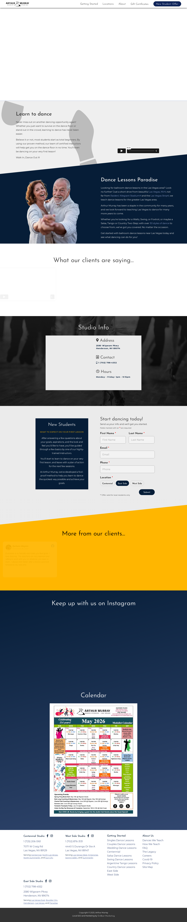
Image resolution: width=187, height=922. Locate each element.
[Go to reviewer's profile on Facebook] (67, 548)
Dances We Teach (152, 840)
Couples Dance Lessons (121, 844)
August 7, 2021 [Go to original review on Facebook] (77, 549)
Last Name (136, 433)
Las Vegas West (80, 855)
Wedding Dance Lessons (121, 847)
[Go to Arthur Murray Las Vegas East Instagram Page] (51, 836)
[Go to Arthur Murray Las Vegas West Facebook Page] (88, 836)
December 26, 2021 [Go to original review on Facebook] (24, 549)
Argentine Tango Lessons (122, 863)
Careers (146, 855)
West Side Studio (75, 836)
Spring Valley (71, 858)
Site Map (147, 867)
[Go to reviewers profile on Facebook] (12, 547)
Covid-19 (147, 859)
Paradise (54, 903)
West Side (137, 484)
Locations (108, 4)
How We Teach (151, 844)
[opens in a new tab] (93, 762)
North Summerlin (32, 858)
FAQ (145, 847)
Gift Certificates (139, 4)
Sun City (49, 858)
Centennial (107, 484)
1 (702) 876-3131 (74, 841)
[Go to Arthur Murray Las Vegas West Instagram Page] (92, 836)
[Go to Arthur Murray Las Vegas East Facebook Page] (47, 836)
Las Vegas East (38, 900)
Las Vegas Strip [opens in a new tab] (159, 195)
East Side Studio (33, 881)
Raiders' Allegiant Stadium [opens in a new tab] (125, 195)
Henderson (29, 903)
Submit (146, 492)
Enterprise (93, 855)
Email (104, 448)
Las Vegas (39, 903)
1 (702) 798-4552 (106, 363)
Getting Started (89, 4)
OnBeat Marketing (106, 916)
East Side (122, 484)
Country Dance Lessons (121, 867)
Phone (104, 462)
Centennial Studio (34, 836)
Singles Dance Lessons (120, 840)
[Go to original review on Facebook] (56, 546)
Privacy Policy (150, 863)
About (122, 4)
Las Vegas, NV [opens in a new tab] (156, 191)
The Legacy (149, 851)
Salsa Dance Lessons (119, 855)
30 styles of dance (159, 223)
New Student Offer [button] (167, 4)
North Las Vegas (50, 855)
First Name (107, 433)
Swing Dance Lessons (120, 859)
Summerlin (88, 858)
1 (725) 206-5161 (32, 841)
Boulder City (51, 900)
